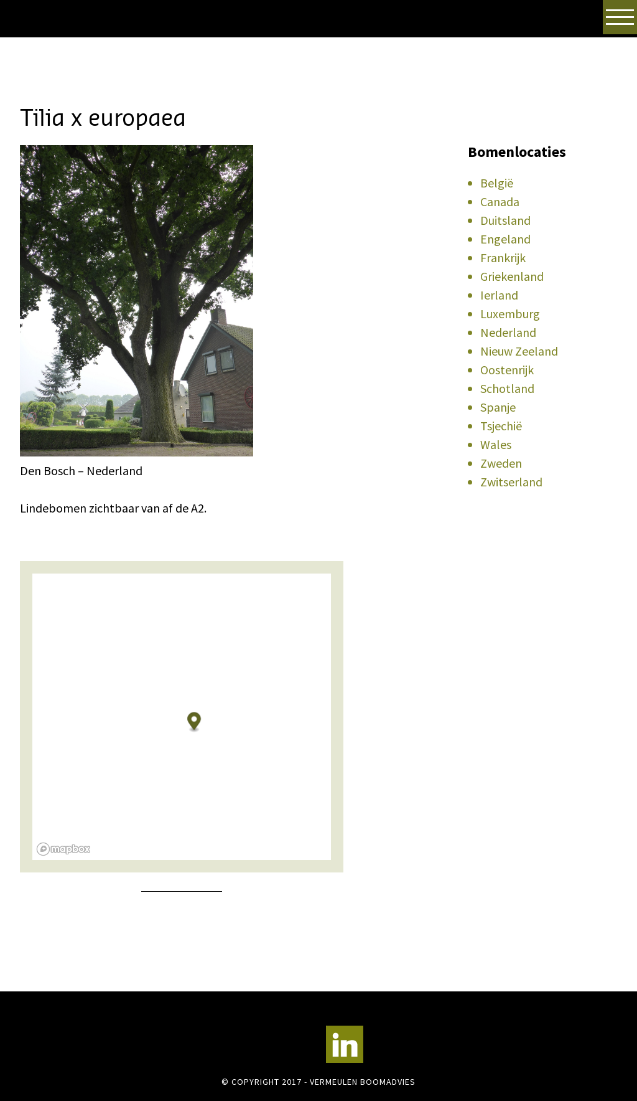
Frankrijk (503, 257)
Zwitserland (511, 481)
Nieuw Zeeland (519, 351)
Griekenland (512, 276)
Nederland (508, 332)
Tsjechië (501, 425)
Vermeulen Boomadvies (82, 54)
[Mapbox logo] (63, 849)
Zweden (501, 463)
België (496, 183)
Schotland (507, 388)
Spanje (498, 407)
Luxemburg (510, 313)
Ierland (499, 295)
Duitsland (505, 220)
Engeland (505, 239)
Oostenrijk (507, 369)
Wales (495, 444)
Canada (499, 201)
